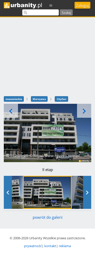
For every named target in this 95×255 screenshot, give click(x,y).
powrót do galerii (48, 217)
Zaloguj (82, 5)
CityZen (61, 99)
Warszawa (39, 99)
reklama (65, 246)
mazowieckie (14, 99)
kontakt (50, 246)
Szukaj (66, 12)
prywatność (33, 246)
